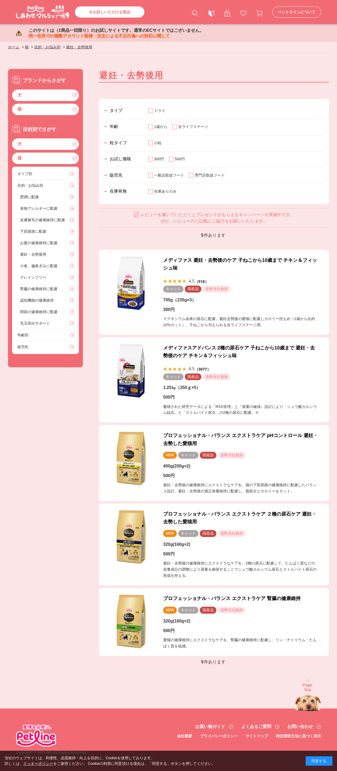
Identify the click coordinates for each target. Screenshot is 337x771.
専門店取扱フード (210, 175)
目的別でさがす (39, 129)
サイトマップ (257, 736)
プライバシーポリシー (219, 736)
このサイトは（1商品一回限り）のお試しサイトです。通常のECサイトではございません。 (116, 33)
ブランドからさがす (44, 80)
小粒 (158, 143)
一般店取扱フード (169, 175)
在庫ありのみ (165, 191)
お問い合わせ (300, 727)
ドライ (159, 110)
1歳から (160, 126)
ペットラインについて (296, 12)
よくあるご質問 (256, 727)
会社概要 (184, 736)
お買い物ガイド (210, 727)
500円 (180, 159)
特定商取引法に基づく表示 (298, 736)
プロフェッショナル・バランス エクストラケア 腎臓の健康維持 (232, 598)
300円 (159, 159)
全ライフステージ (193, 126)
